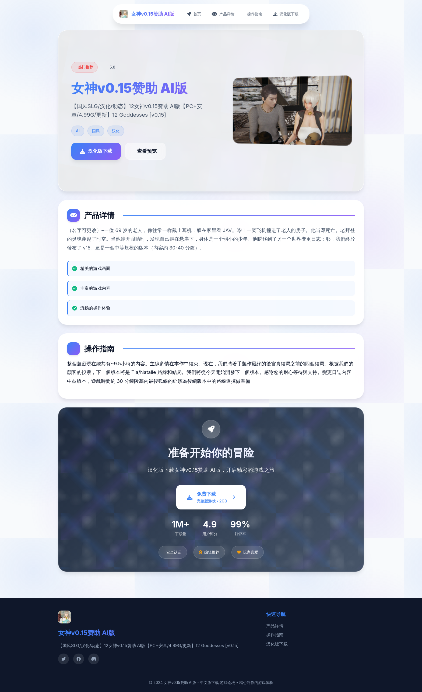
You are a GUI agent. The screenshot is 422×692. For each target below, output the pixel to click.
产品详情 (274, 626)
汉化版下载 (277, 644)
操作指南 (274, 634)
